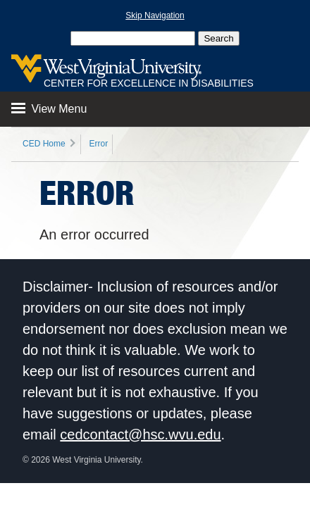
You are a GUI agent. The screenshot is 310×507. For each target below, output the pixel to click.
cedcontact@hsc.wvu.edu (140, 434)
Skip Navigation (154, 15)
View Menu (49, 109)
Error (98, 144)
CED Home (44, 144)
